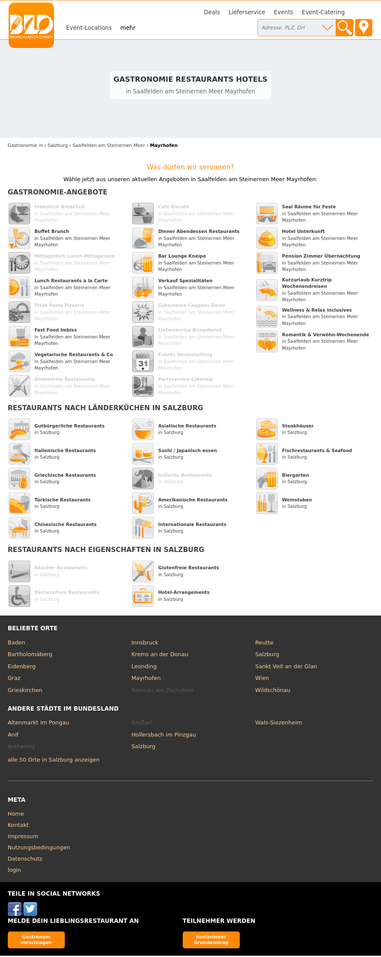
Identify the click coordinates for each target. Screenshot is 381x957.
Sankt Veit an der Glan (286, 667)
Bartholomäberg (30, 655)
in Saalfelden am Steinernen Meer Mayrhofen (73, 214)
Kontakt (18, 826)
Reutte (264, 644)
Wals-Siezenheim (278, 724)
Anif (13, 736)
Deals (212, 12)
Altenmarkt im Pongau (39, 724)
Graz (14, 679)
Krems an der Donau (159, 655)
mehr (128, 28)
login (14, 871)
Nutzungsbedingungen (39, 848)
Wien (262, 679)
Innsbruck (145, 644)
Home (16, 815)
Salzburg (267, 655)
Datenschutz (25, 860)
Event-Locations (89, 28)
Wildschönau (272, 691)
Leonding (144, 667)
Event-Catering (323, 12)
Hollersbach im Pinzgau (163, 736)
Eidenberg (22, 667)
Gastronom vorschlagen (36, 940)
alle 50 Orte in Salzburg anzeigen (54, 761)
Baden (16, 644)
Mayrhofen (146, 679)
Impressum (23, 837)
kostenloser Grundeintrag (211, 940)
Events (283, 12)
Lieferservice (247, 12)
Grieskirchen (25, 691)
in (25, 147)
